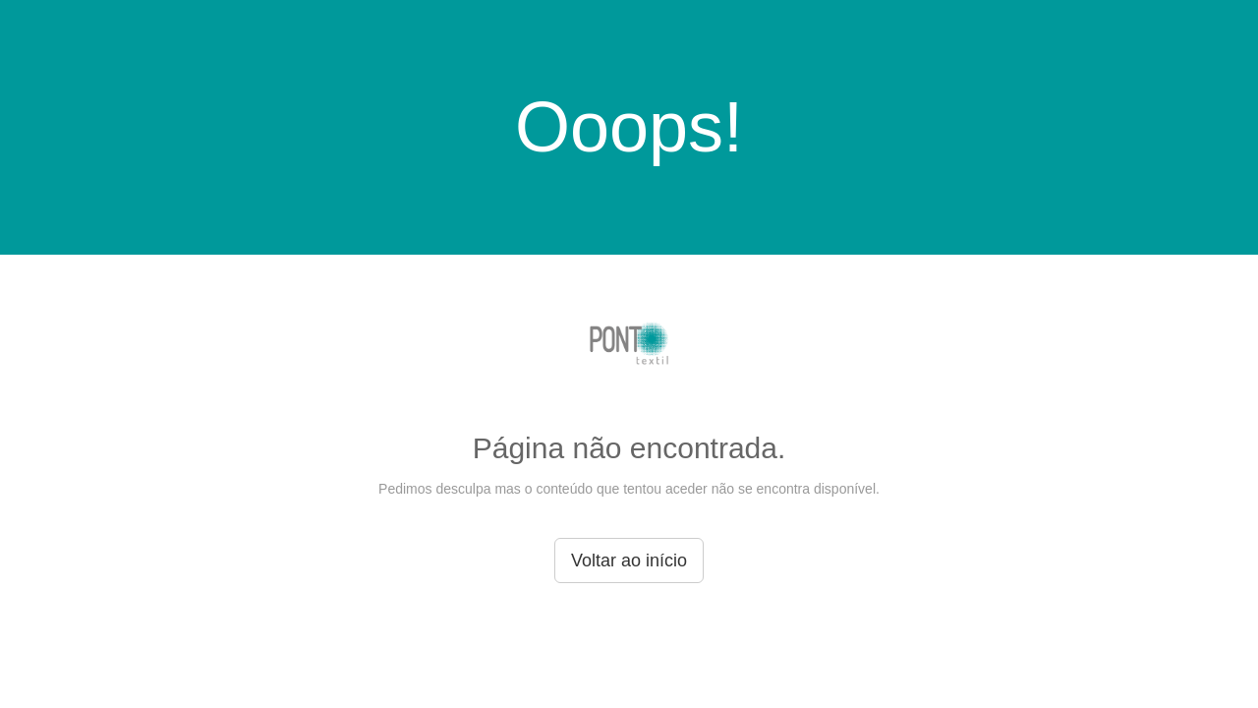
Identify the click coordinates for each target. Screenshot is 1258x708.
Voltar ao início (629, 560)
